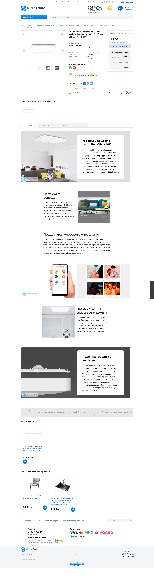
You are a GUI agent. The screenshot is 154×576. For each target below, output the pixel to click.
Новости (64, 2)
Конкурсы (77, 565)
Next (62, 50)
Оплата (41, 2)
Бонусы (90, 2)
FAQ (94, 2)
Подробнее (126, 67)
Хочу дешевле (75, 92)
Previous (24, 50)
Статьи (70, 2)
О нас (74, 2)
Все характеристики (74, 60)
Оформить (126, 56)
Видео (80, 125)
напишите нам (90, 414)
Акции (85, 2)
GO (130, 520)
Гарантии (58, 2)
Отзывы (65, 125)
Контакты (79, 2)
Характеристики (47, 125)
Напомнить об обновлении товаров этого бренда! (85, 88)
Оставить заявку (119, 46)
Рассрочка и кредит (49, 2)
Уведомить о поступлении (123, 33)
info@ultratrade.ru (33, 534)
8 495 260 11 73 (94, 6)
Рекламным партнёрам (77, 564)
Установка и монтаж (32, 2)
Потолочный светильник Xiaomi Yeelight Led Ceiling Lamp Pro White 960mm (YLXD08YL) (33, 448)
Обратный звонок (93, 12)
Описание (29, 125)
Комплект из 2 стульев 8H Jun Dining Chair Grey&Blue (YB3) (34, 497)
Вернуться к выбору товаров (125, 25)
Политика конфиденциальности (77, 562)
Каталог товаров (27, 17)
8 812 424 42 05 (128, 554)
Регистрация (129, 2)
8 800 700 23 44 (95, 9)
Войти (122, 2)
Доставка (23, 2)
